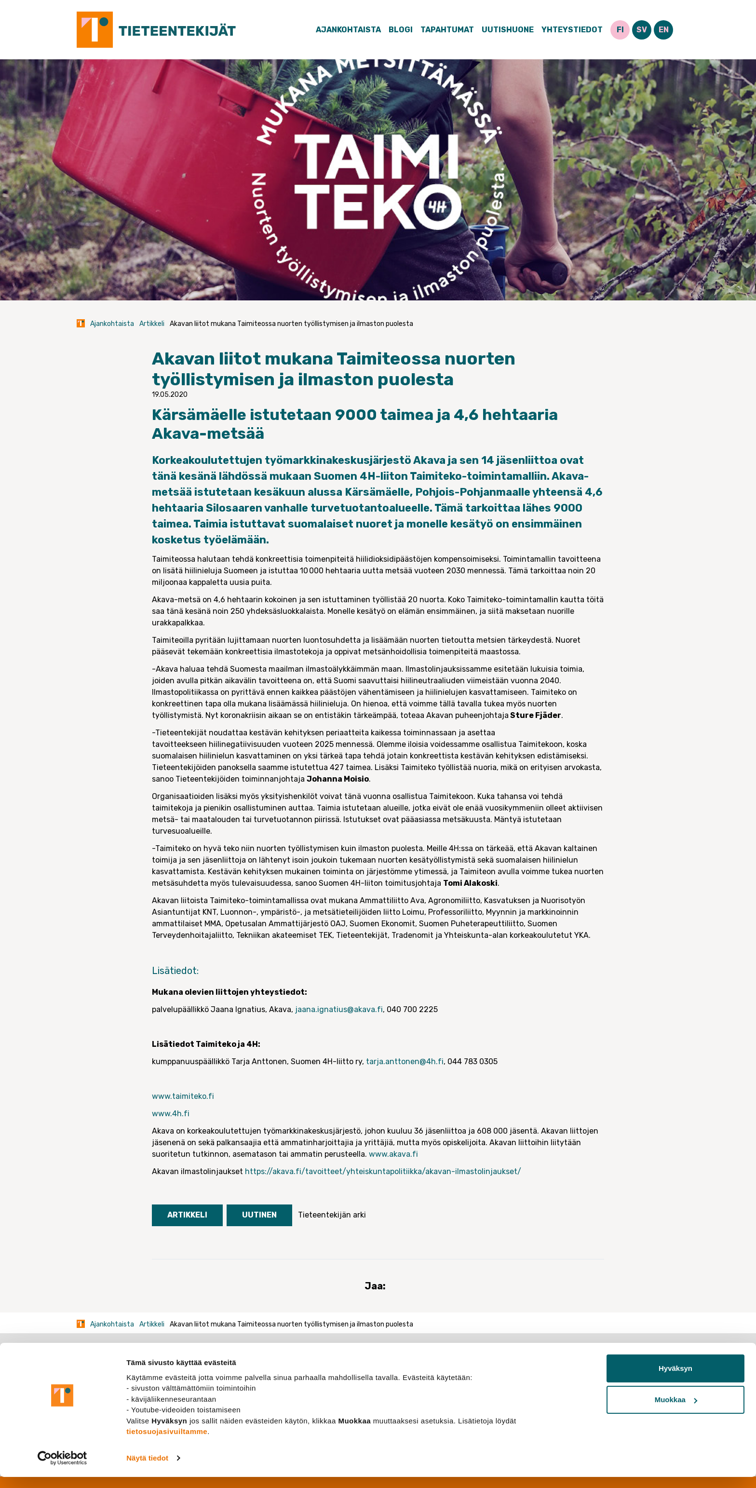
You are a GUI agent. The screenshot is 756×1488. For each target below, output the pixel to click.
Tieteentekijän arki (332, 1214)
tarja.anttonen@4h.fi (405, 1061)
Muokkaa (676, 1411)
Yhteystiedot (572, 29)
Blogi (401, 29)
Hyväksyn (675, 1379)
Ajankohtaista (348, 29)
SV (641, 29)
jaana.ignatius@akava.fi (339, 1009)
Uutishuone (508, 29)
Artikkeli (151, 324)
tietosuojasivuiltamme (166, 1442)
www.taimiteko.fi (183, 1096)
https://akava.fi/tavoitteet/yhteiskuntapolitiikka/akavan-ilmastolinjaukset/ (383, 1171)
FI (620, 29)
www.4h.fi (170, 1113)
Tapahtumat (447, 29)
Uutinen (259, 1214)
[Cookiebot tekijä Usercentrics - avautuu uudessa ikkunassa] (62, 1469)
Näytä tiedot (147, 1469)
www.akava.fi (393, 1154)
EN (664, 29)
